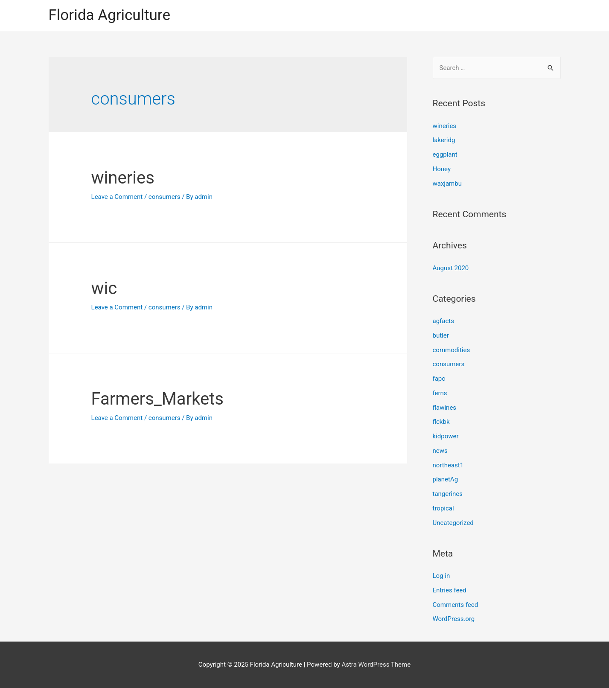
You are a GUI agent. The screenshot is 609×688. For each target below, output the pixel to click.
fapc (439, 378)
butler (441, 335)
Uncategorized (453, 523)
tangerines (448, 494)
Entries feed (449, 590)
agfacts (443, 321)
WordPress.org (454, 619)
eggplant (445, 154)
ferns (440, 393)
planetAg (445, 479)
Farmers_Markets (157, 399)
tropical (443, 508)
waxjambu (447, 183)
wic (104, 288)
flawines (445, 407)
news (440, 451)
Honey (442, 169)
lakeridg (444, 140)
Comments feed (455, 605)
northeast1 (448, 465)
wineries (122, 178)
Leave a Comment (117, 197)
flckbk (441, 422)
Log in (441, 576)
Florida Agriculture (109, 15)
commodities (451, 350)
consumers (165, 197)
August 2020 (451, 268)
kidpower (446, 436)
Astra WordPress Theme (376, 664)
